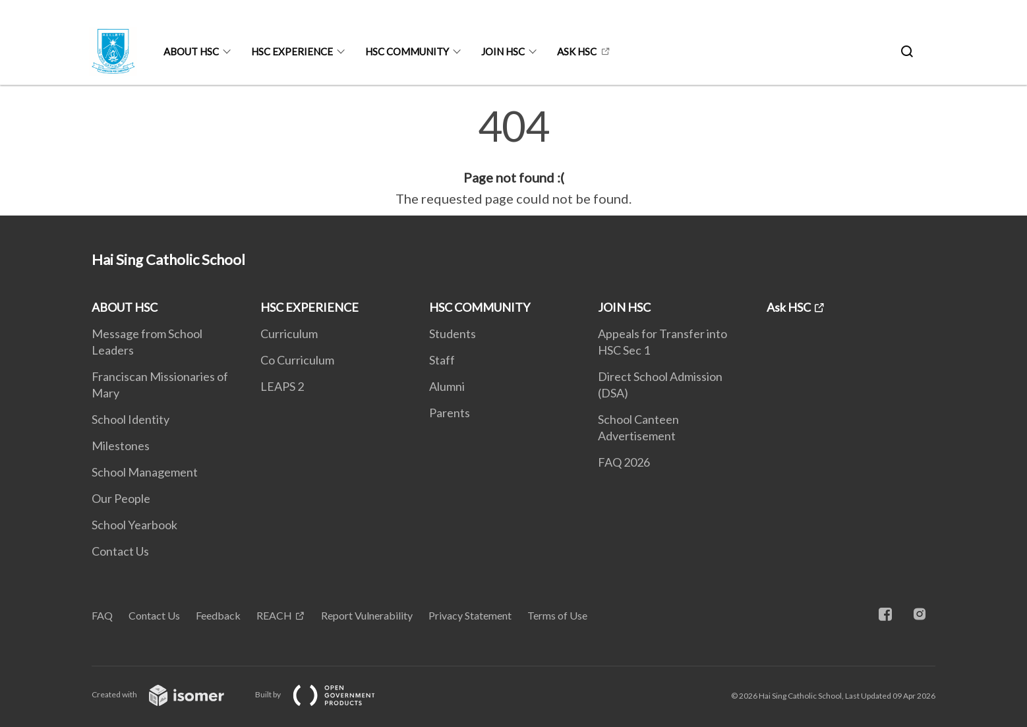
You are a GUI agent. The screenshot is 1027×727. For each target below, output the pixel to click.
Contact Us (120, 551)
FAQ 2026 (624, 462)
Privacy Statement (470, 615)
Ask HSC (577, 51)
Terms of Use (557, 615)
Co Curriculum (297, 360)
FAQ (102, 615)
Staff (442, 360)
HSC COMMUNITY (407, 51)
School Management (145, 472)
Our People (121, 498)
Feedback (218, 615)
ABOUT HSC (191, 51)
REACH (274, 615)
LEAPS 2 (282, 386)
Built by (325, 694)
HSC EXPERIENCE (292, 51)
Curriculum (289, 333)
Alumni (447, 386)
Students (452, 333)
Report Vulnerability (367, 615)
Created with (168, 694)
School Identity (130, 419)
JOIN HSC (503, 51)
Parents (449, 412)
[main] (513, 157)
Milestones (121, 445)
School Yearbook (134, 524)
